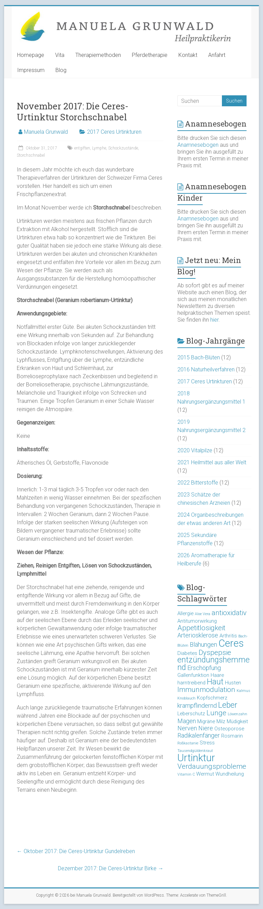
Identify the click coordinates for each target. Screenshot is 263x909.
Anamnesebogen (197, 145)
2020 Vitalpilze (194, 450)
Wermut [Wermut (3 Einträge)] (205, 774)
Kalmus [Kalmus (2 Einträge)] (243, 691)
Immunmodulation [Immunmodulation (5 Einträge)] (206, 689)
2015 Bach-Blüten (198, 357)
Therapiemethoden (98, 55)
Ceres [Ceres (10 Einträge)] (231, 643)
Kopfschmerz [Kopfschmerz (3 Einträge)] (212, 698)
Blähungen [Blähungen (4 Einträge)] (203, 644)
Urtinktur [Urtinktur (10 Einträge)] (196, 758)
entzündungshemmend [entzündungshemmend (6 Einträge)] (213, 663)
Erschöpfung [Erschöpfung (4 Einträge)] (204, 667)
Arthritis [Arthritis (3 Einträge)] (228, 636)
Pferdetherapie (149, 55)
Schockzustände (123, 148)
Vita (59, 55)
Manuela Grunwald (46, 132)
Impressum (31, 70)
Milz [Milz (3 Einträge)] (220, 721)
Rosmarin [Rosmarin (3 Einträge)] (232, 736)
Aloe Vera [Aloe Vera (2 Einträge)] (202, 614)
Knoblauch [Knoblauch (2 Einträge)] (186, 698)
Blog (60, 70)
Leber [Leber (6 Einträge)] (227, 705)
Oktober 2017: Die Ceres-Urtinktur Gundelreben (76, 851)
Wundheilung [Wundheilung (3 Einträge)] (229, 774)
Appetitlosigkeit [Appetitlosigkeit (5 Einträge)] (201, 628)
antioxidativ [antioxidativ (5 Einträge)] (229, 613)
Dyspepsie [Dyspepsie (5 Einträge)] (215, 652)
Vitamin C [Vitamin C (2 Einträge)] (186, 774)
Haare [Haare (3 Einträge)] (217, 675)
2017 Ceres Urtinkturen (114, 132)
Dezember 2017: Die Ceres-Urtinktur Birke (110, 868)
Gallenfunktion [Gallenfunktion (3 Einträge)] (193, 675)
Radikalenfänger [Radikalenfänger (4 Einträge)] (198, 735)
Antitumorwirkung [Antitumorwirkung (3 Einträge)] (197, 621)
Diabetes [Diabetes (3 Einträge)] (187, 653)
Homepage (30, 55)
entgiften (82, 148)
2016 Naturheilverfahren (206, 369)
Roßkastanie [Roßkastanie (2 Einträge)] (187, 743)
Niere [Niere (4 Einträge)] (205, 728)
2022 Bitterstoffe (197, 482)
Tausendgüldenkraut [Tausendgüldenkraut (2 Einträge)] (195, 751)
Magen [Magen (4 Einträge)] (186, 721)
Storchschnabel (31, 155)
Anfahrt (216, 55)
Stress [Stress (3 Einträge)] (207, 743)
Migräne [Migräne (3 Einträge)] (206, 721)
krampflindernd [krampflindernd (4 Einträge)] (197, 705)
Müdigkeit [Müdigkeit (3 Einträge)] (237, 721)
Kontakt (187, 55)
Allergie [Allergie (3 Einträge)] (185, 613)
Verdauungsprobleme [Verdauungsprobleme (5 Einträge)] (211, 766)
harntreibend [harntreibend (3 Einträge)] (191, 683)
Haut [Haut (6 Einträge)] (215, 681)
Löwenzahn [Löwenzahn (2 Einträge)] (237, 714)
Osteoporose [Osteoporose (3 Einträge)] (229, 729)
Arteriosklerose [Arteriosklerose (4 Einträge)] (197, 635)
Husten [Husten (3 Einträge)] (233, 683)
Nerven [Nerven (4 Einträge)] (187, 728)
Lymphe (99, 148)
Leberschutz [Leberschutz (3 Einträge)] (191, 713)
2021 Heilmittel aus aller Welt (211, 462)
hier (214, 319)
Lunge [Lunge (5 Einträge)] (216, 713)
